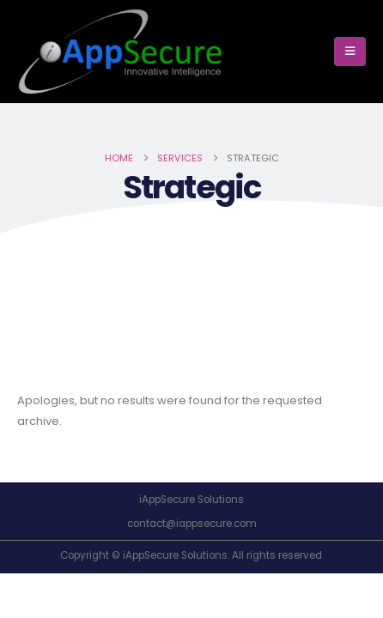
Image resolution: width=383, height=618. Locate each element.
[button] (350, 51)
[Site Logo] (120, 51)
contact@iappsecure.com (192, 523)
